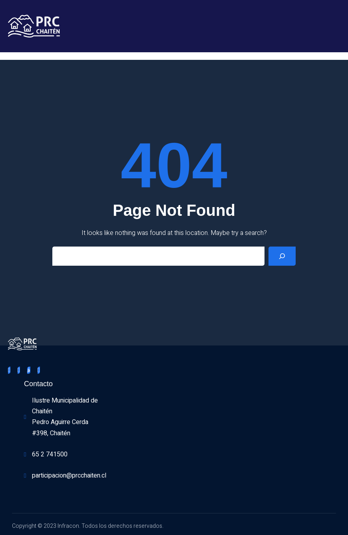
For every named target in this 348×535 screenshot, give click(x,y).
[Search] (282, 256)
